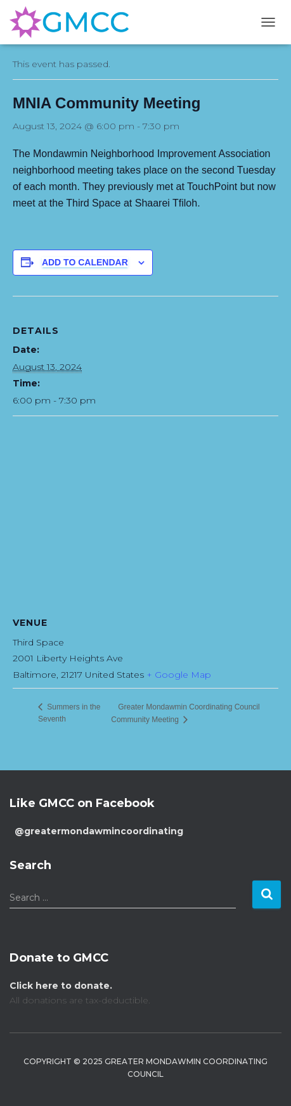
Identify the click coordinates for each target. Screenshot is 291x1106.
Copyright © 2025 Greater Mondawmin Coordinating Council (145, 1067)
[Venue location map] (145, 507)
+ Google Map (178, 674)
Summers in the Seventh (69, 713)
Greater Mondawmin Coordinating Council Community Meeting (185, 713)
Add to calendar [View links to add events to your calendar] (85, 262)
